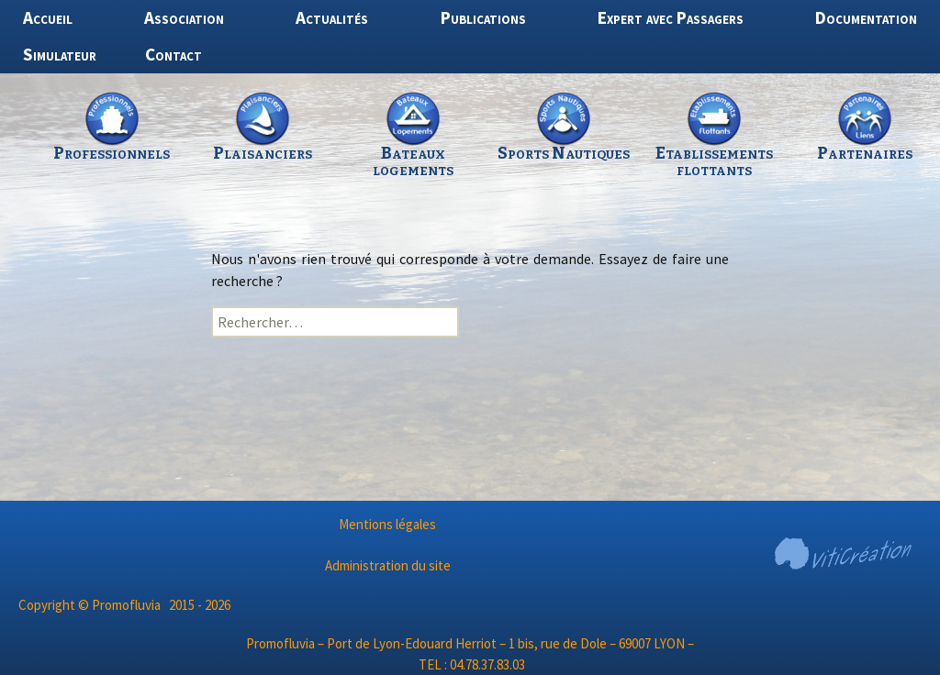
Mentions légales (387, 524)
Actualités (332, 17)
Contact (173, 54)
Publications (483, 17)
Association (184, 17)
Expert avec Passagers (671, 17)
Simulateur (59, 54)
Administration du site (388, 565)
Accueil (48, 17)
